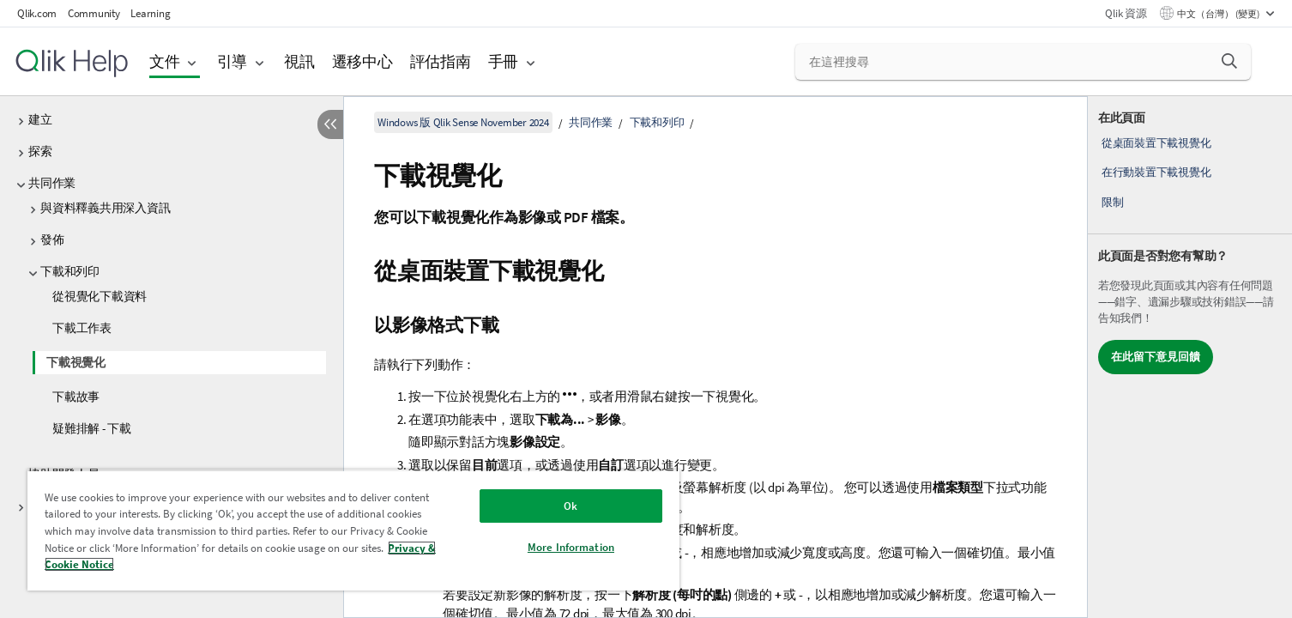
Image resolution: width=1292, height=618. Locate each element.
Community (94, 13)
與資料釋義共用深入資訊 (105, 207)
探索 (40, 151)
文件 (164, 61)
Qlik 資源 (1125, 13)
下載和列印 (70, 271)
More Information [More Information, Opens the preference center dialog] (571, 547)
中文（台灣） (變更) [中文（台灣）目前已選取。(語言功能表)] (1219, 14)
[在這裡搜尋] (1023, 62)
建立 (40, 119)
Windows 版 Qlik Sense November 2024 (463, 122)
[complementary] (1190, 357)
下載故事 (76, 396)
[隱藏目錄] (330, 124)
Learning (150, 13)
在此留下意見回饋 (1155, 356)
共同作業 (51, 183)
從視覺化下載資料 (99, 296)
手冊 (503, 61)
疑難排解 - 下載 (91, 428)
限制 (1113, 202)
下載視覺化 (76, 362)
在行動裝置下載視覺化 (1156, 172)
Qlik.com (37, 13)
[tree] (171, 277)
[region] (353, 530)
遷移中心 (362, 61)
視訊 (299, 61)
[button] (1229, 61)
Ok (570, 506)
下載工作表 (82, 328)
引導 (232, 61)
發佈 (52, 239)
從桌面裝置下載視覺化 (1156, 143)
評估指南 (440, 61)
